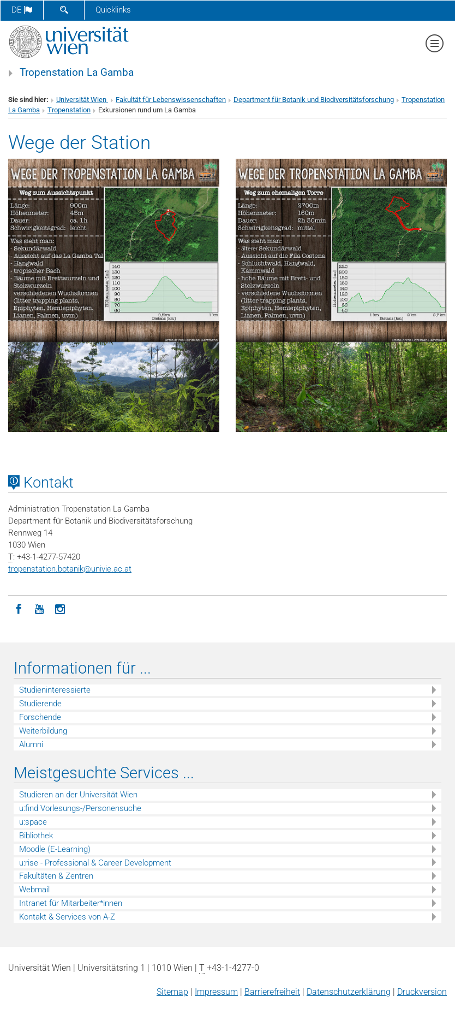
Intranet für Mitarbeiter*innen (70, 903)
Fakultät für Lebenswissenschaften (171, 99)
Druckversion (422, 992)
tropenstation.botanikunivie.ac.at (69, 569)
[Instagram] (60, 608)
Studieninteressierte (55, 690)
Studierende (40, 703)
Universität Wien (82, 99)
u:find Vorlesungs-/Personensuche (80, 808)
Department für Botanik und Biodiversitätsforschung (314, 99)
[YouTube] (39, 608)
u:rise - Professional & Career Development (95, 863)
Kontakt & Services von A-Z (67, 917)
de (21, 10)
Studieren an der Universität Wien (78, 795)
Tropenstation (69, 110)
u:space (33, 822)
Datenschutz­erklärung (349, 992)
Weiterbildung (43, 731)
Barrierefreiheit (272, 992)
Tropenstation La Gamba (77, 73)
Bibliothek (36, 835)
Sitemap (172, 992)
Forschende (40, 717)
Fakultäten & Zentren (56, 876)
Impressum (216, 992)
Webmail (34, 889)
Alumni (31, 744)
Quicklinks (113, 10)
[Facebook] (18, 608)
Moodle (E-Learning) (55, 849)
